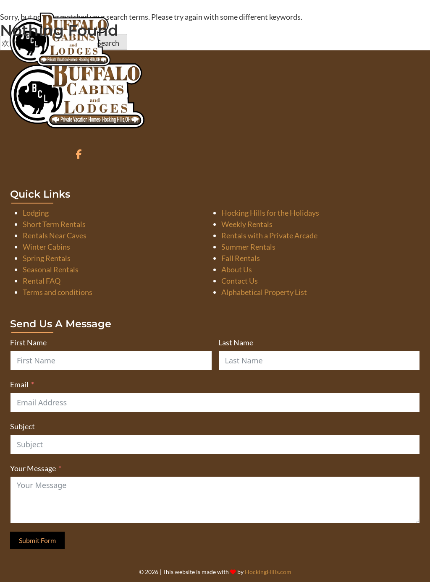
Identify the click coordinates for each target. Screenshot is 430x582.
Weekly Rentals (247, 224)
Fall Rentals (240, 258)
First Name (28, 342)
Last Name (235, 342)
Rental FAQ (41, 280)
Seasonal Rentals (51, 269)
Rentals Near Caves (55, 235)
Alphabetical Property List (264, 292)
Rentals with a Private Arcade (269, 235)
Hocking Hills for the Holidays (270, 212)
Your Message (33, 468)
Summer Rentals (248, 246)
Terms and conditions (57, 292)
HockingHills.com (268, 572)
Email (19, 384)
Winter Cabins (46, 246)
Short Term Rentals (54, 224)
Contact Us (239, 280)
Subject (22, 426)
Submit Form (37, 540)
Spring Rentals (47, 258)
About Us (236, 269)
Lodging (36, 212)
